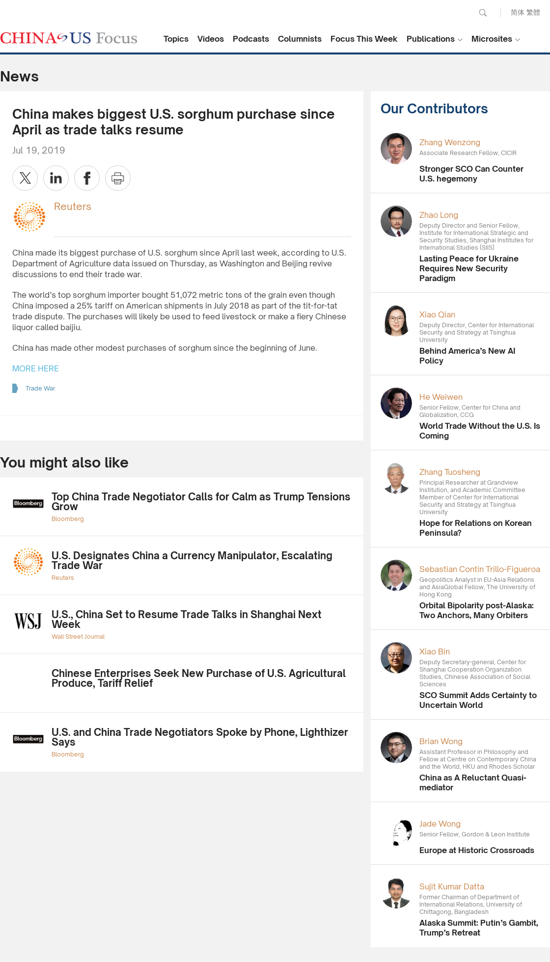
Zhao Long (438, 215)
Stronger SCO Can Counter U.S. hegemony (471, 173)
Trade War (40, 388)
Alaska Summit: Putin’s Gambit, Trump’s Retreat (478, 927)
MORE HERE (35, 368)
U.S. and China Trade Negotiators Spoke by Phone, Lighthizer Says (200, 737)
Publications (431, 39)
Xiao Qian (437, 314)
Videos (210, 39)
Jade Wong (440, 824)
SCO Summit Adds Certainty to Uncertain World (478, 700)
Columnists (300, 39)
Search (483, 13)
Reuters (72, 206)
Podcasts (251, 39)
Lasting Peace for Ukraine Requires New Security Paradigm (469, 268)
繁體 (533, 12)
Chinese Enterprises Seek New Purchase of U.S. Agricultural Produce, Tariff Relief (199, 678)
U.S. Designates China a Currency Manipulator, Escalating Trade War (192, 560)
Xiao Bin (434, 651)
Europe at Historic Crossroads (476, 850)
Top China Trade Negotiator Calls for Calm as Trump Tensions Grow (201, 502)
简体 (517, 12)
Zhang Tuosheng (449, 472)
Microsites (491, 39)
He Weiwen (441, 397)
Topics (176, 39)
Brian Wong (441, 741)
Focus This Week (364, 39)
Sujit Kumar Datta (451, 886)
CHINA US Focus (69, 37)
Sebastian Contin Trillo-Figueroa (479, 569)
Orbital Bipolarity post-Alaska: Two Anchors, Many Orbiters (476, 610)
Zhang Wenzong (449, 142)
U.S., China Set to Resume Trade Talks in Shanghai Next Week (187, 619)
